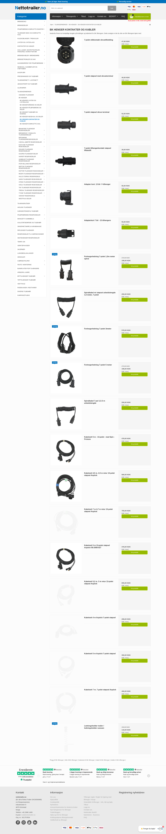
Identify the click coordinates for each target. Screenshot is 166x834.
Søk (111, 8)
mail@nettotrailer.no (28, 815)
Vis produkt (134, 47)
